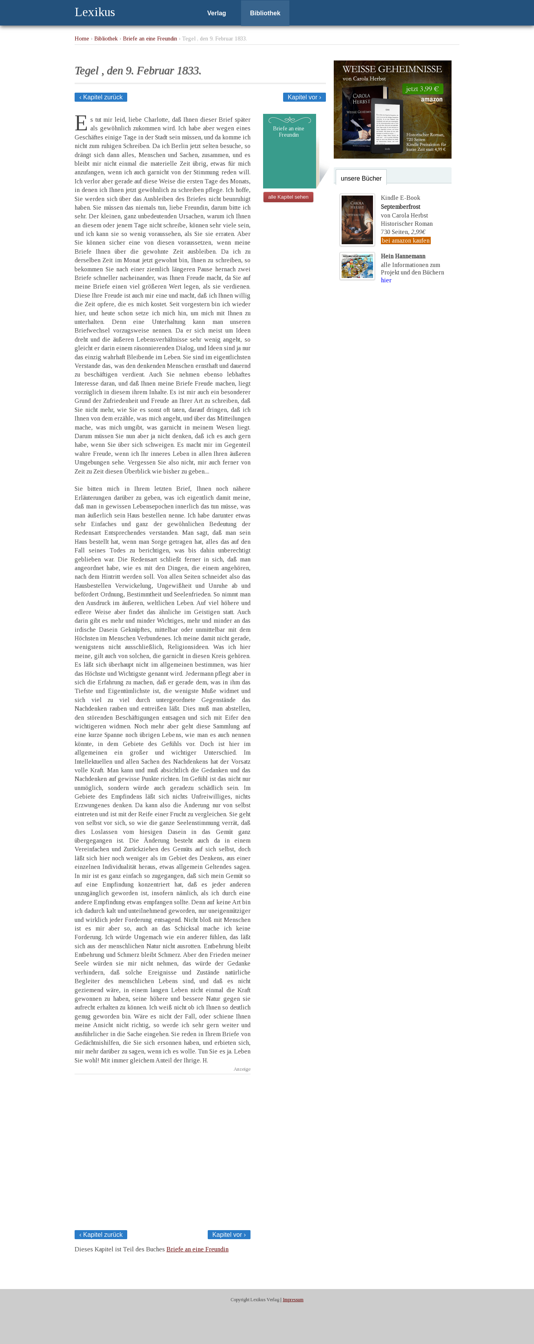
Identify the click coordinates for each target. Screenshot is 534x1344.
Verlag (216, 13)
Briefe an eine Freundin (150, 38)
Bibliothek (265, 13)
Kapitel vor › (304, 97)
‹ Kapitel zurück (101, 97)
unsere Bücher (361, 178)
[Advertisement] (163, 1149)
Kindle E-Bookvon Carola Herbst (404, 206)
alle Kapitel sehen (288, 197)
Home (82, 38)
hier (386, 280)
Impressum (293, 1299)
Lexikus (95, 12)
